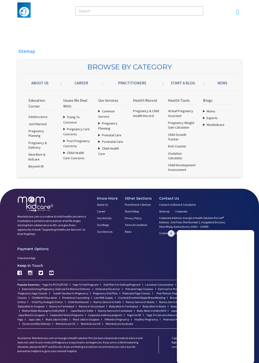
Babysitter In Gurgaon (31, 306)
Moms (211, 111)
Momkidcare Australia (119, 324)
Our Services (104, 231)
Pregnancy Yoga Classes (33, 293)
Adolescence (38, 117)
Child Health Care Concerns (73, 155)
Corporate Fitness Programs (66, 315)
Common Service (106, 114)
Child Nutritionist (78, 302)
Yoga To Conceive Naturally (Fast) (167, 315)
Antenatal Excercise (107, 289)
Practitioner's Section (138, 204)
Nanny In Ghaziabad (92, 306)
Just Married (37, 124)
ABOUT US (40, 82)
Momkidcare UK (90, 324)
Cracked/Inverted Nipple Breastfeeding (141, 297)
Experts (212, 118)
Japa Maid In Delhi (81, 310)
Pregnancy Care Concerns (76, 132)
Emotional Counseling (75, 297)
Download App (26, 258)
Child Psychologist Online (47, 302)
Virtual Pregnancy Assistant (180, 113)
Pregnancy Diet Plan (105, 293)
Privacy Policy (133, 218)
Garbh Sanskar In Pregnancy (70, 293)
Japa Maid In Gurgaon (31, 315)
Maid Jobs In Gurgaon (85, 319)
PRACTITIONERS (132, 82)
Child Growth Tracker (177, 136)
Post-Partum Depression (171, 293)
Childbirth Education (45, 297)
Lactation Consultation (159, 284)
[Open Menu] (237, 12)
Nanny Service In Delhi (107, 302)
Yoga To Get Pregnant (85, 284)
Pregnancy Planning (36, 133)
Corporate (181, 211)
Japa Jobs (34, 319)
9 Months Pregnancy (116, 319)
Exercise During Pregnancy (38, 289)
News (128, 231)
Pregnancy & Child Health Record (146, 113)
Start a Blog (132, 211)
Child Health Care (108, 151)
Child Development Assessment (182, 167)
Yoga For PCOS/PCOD (55, 284)
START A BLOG (183, 82)
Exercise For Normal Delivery (73, 289)
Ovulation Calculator (175, 155)
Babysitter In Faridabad (123, 306)
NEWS (222, 82)
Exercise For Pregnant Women (176, 289)
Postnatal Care (112, 141)
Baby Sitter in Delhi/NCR (151, 310)
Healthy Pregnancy (146, 319)
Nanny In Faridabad (61, 306)
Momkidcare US (65, 324)
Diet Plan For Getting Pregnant (121, 284)
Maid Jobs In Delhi (56, 319)
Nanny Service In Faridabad (115, 310)
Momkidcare (215, 125)
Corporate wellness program (105, 315)
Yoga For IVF (134, 315)
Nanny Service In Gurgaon (175, 302)
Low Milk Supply (103, 297)
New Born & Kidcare (36, 156)
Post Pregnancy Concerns (76, 143)
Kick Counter (177, 146)
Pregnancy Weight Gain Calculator (181, 125)
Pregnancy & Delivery (37, 145)
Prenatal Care (111, 135)
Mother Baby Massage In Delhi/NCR (43, 310)
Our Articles (104, 218)
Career (101, 211)
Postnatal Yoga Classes (136, 293)
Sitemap (164, 211)
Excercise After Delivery (36, 324)
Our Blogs (103, 225)
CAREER (81, 82)
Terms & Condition (136, 225)
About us (102, 204)
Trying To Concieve (71, 119)
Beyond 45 (36, 166)
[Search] (139, 11)
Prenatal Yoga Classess (139, 289)
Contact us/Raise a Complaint (177, 204)
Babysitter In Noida (154, 306)
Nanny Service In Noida (140, 302)
